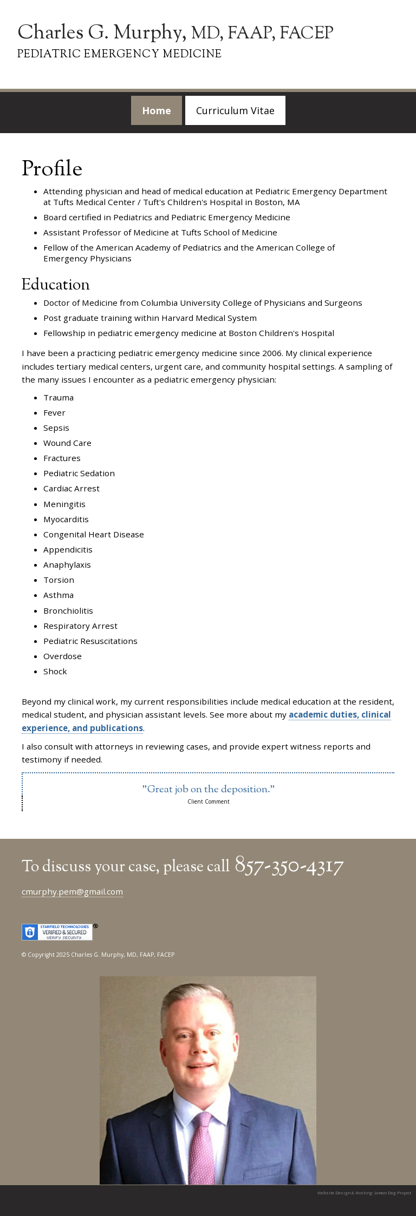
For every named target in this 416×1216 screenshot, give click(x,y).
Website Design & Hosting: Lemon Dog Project (364, 1192)
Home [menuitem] (156, 110)
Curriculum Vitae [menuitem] (235, 110)
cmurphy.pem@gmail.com (72, 891)
